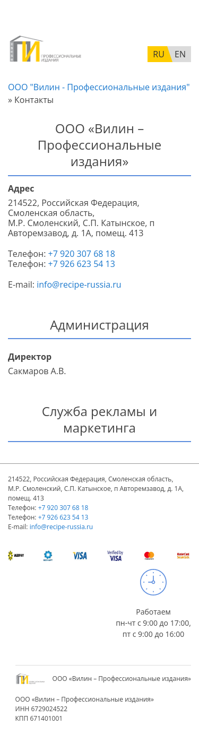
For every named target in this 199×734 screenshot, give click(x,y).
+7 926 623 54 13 (81, 264)
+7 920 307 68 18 (81, 254)
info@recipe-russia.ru (79, 284)
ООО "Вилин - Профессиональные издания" (99, 87)
